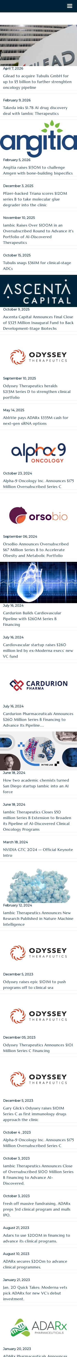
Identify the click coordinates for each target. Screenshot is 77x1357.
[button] (70, 6)
